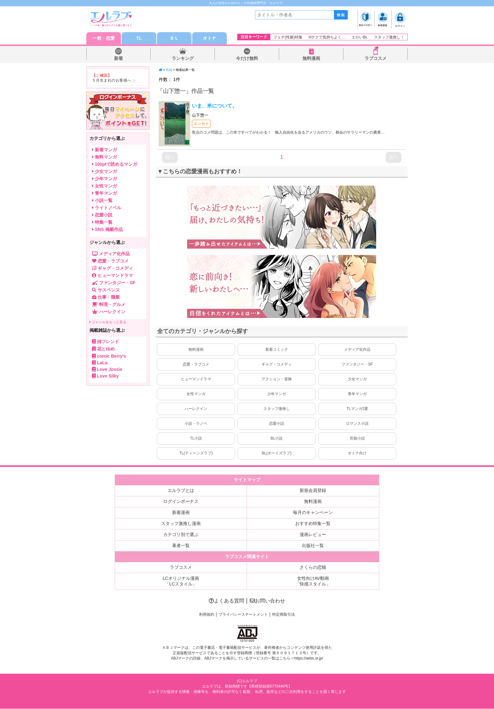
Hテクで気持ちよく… (327, 37)
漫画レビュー (313, 534)
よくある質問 (226, 601)
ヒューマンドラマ (196, 379)
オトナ (209, 38)
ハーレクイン (196, 409)
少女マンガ (357, 379)
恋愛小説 (276, 424)
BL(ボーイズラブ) (277, 453)
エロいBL (360, 37)
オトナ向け (357, 453)
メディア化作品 (357, 350)
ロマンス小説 (357, 424)
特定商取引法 (283, 615)
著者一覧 (181, 545)
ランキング (183, 58)
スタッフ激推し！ (389, 37)
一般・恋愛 (104, 38)
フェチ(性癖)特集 (287, 37)
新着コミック (276, 350)
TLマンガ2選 (357, 409)
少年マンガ (276, 394)
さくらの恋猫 (313, 567)
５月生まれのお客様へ (111, 80)
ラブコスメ (376, 58)
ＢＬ (174, 38)
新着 (118, 58)
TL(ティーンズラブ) (196, 453)
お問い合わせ (267, 601)
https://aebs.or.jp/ (308, 658)
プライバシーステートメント (243, 615)
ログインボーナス (180, 501)
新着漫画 (181, 512)
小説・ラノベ (196, 424)
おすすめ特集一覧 (312, 523)
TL (138, 38)
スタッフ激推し (276, 409)
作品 (169, 70)
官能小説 (357, 438)
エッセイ (201, 124)
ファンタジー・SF (357, 364)
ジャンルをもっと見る (107, 322)
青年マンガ (357, 394)
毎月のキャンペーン (313, 512)
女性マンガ (196, 394)
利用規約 (206, 615)
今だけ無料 (247, 58)
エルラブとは (181, 490)
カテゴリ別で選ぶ (180, 534)
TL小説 (196, 438)
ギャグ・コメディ (276, 364)
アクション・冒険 (276, 379)
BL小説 (277, 438)
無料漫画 (311, 58)
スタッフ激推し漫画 (181, 523)
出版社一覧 (313, 545)
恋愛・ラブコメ (196, 364)
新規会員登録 (313, 490)
